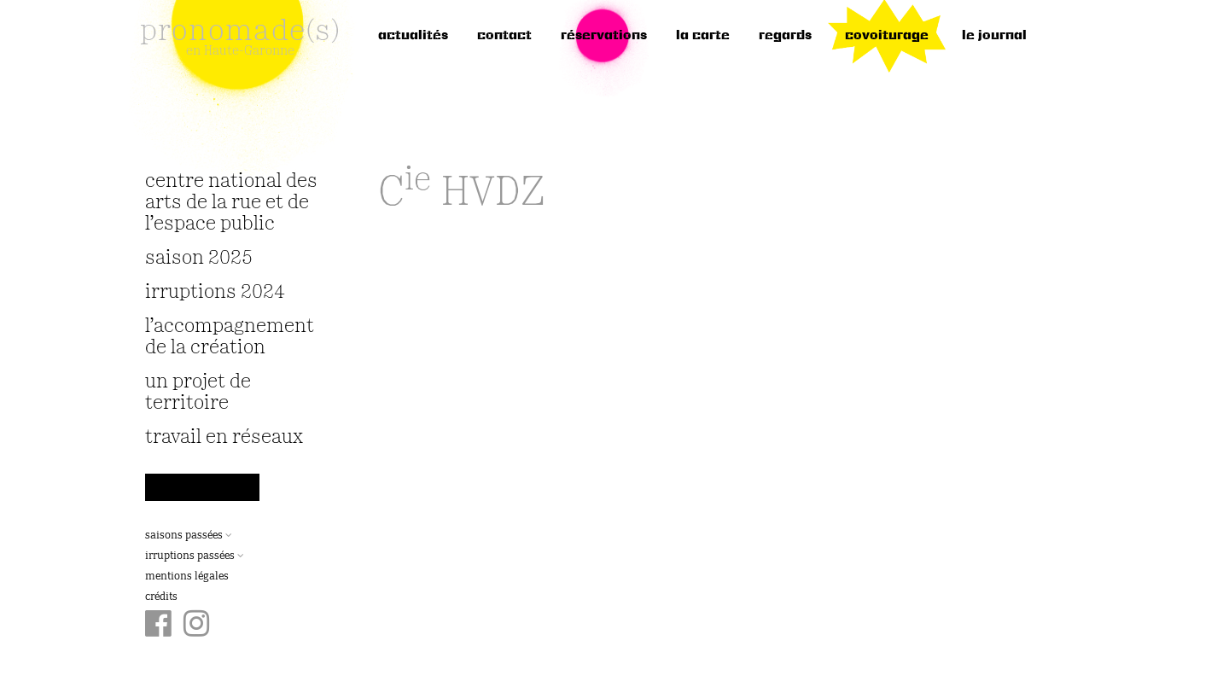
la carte (703, 36)
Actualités (413, 36)
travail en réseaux (224, 437)
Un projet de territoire (198, 392)
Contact (504, 36)
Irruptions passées (194, 556)
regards (785, 36)
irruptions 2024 (215, 292)
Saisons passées (188, 536)
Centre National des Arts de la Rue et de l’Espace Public (231, 202)
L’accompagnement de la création (229, 337)
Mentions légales (187, 577)
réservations (604, 36)
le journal (994, 36)
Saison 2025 (199, 258)
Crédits (161, 597)
